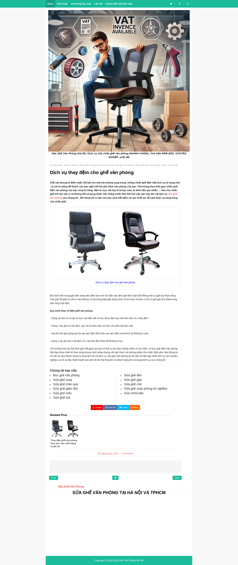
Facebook (110, 407)
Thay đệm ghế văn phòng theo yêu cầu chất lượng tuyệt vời (64, 443)
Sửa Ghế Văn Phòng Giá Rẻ (129, 560)
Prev (53, 477)
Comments (127, 453)
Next (177, 477)
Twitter (123, 407)
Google (97, 407)
